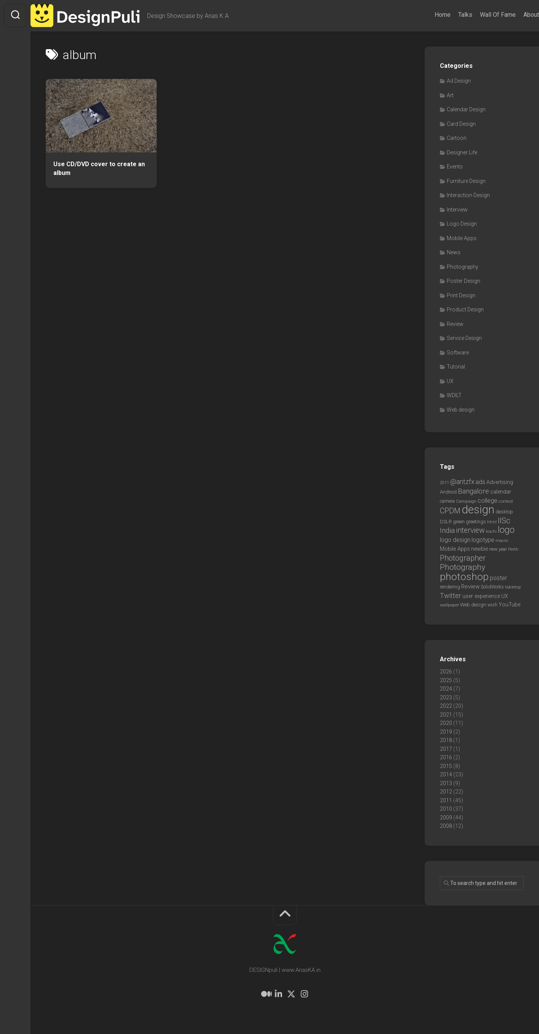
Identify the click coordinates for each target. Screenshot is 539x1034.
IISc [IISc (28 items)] (504, 520)
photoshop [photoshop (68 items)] (464, 576)
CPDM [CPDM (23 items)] (450, 511)
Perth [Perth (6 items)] (513, 549)
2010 (446, 809)
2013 (446, 783)
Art (450, 95)
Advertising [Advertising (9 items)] (499, 482)
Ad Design (459, 81)
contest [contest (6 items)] (506, 501)
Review (455, 324)
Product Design (465, 309)
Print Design (461, 295)
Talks (450, 14)
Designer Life (462, 152)
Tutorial (456, 367)
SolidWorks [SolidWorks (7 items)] (492, 587)
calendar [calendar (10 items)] (500, 491)
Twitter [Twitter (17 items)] (450, 596)
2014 (446, 774)
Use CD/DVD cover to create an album (99, 168)
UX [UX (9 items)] (504, 596)
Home (427, 14)
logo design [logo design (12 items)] (455, 539)
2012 (446, 792)
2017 (446, 749)
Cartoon (457, 138)
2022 (446, 706)
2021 (446, 715)
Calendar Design (466, 109)
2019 (446, 732)
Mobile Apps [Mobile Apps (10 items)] (455, 548)
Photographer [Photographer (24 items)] (463, 558)
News (453, 252)
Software (458, 352)
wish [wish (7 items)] (492, 605)
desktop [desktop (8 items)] (504, 512)
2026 (446, 671)
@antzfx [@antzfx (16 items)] (462, 482)
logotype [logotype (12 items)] (483, 539)
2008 (446, 826)
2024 (446, 689)
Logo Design (462, 224)
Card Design (461, 124)
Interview (457, 210)
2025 (446, 680)
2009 (446, 817)
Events (455, 167)
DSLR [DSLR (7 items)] (446, 521)
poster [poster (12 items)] (498, 578)
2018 (446, 740)
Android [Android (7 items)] (448, 492)
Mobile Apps (461, 238)
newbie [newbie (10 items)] (479, 548)
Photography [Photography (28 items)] (462, 567)
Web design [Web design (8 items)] (473, 605)
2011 (446, 800)
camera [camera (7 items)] (447, 501)
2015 (446, 766)
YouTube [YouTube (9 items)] (509, 604)
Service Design (464, 338)
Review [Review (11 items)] (470, 586)
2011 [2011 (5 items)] (444, 482)
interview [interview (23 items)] (470, 530)
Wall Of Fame (482, 14)
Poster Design (463, 281)
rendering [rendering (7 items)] (450, 587)
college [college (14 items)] (487, 500)
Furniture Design (466, 181)
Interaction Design (468, 195)
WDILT (454, 395)
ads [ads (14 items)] (480, 482)
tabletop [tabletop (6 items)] (513, 587)
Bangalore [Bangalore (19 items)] (473, 491)
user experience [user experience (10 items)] (481, 596)
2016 (446, 757)
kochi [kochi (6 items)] (491, 531)
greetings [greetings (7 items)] (476, 521)
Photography (462, 267)
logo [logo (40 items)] (506, 530)
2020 (446, 723)
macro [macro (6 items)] (502, 540)
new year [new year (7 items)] (498, 549)
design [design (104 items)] (478, 509)
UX (450, 381)
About (516, 14)
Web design (461, 410)
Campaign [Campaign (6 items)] (466, 501)
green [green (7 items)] (459, 521)
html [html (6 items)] (492, 521)
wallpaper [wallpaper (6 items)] (449, 605)
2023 (446, 697)
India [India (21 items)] (447, 530)
